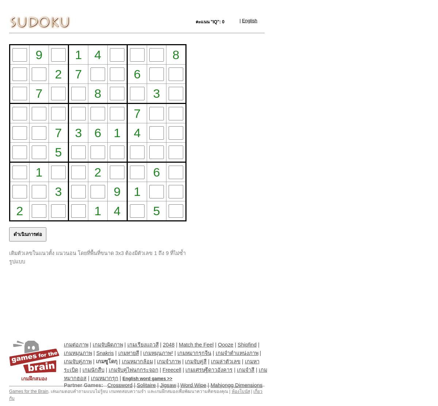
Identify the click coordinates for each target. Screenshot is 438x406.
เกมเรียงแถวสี (143, 345)
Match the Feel (196, 345)
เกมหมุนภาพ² (158, 353)
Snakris (105, 353)
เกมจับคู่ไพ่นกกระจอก (133, 370)
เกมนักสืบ (93, 370)
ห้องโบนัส (241, 391)
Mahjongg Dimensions (236, 385)
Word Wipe (193, 385)
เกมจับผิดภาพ (108, 345)
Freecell (171, 370)
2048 (168, 345)
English (249, 20)
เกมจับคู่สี (196, 361)
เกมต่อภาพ (76, 345)
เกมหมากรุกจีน (194, 353)
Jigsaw (168, 385)
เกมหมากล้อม (137, 361)
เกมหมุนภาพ (78, 353)
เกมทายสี (128, 353)
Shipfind (247, 345)
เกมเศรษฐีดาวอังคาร (209, 370)
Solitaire (146, 385)
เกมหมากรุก (104, 378)
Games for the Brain (28, 391)
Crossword (119, 385)
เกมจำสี (245, 370)
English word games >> (148, 378)
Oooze (225, 345)
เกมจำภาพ (169, 361)
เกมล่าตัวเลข (226, 361)
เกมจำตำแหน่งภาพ (237, 353)
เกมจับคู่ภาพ (78, 361)
